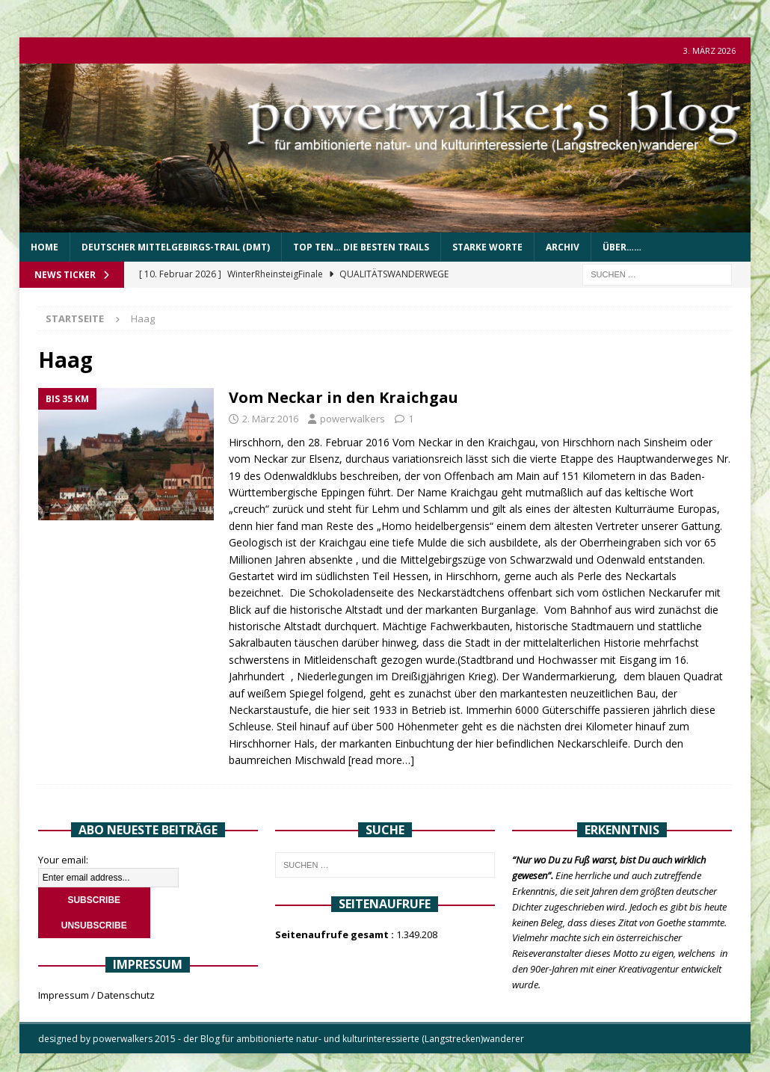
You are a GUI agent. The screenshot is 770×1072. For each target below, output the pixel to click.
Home (44, 247)
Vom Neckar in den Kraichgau (343, 397)
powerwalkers (352, 418)
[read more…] (381, 760)
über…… (622, 247)
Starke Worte (487, 247)
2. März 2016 (270, 418)
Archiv (562, 247)
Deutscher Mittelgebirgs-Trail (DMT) (175, 247)
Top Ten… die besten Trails (361, 247)
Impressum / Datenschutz (96, 995)
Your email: (63, 859)
